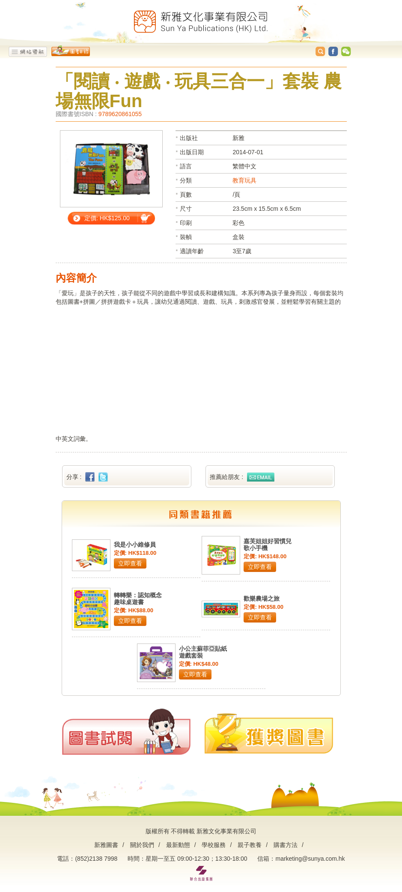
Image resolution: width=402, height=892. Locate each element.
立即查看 (130, 563)
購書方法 (286, 844)
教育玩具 (244, 180)
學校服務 (214, 844)
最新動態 (178, 844)
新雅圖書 (106, 844)
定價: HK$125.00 (107, 218)
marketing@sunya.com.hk (310, 858)
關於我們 (142, 844)
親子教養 (250, 844)
